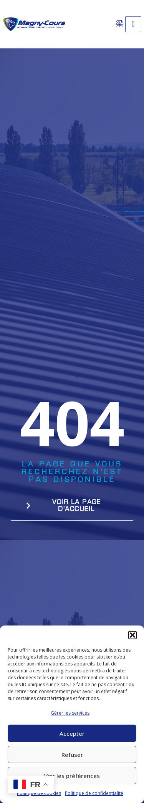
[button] (132, 635)
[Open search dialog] (119, 23)
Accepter (72, 733)
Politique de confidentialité (94, 793)
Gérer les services (70, 713)
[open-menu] (133, 24)
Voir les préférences (72, 776)
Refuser (72, 754)
